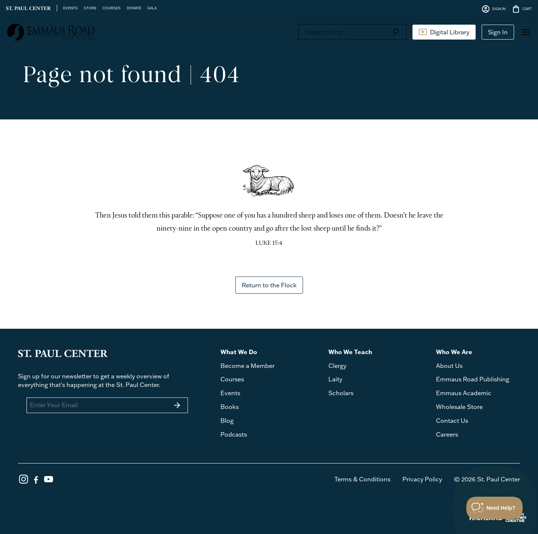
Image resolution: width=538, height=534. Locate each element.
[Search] (342, 32)
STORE (90, 8)
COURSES (111, 8)
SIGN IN (493, 8)
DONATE (134, 8)
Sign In (498, 32)
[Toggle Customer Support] (494, 508)
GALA (152, 8)
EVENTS (70, 8)
